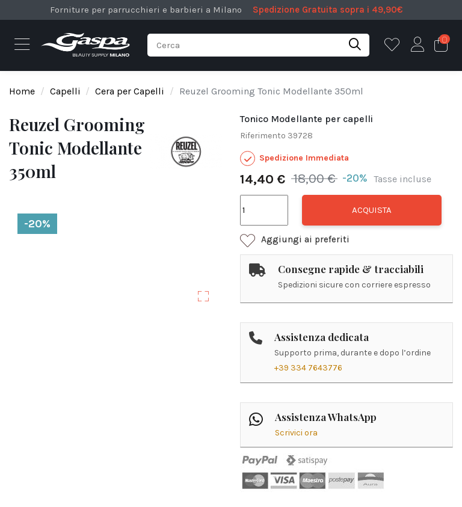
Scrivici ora (296, 433)
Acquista (372, 209)
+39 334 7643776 (308, 368)
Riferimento (263, 136)
